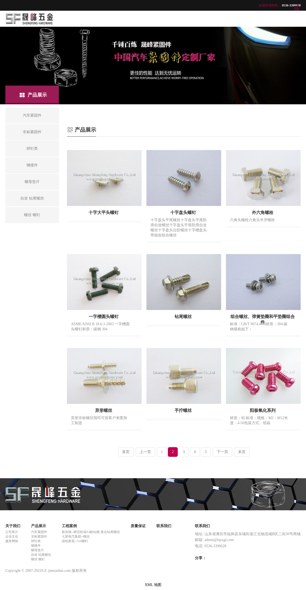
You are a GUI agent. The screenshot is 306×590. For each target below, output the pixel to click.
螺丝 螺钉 (38, 559)
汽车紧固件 (39, 532)
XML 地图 (153, 585)
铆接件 (36, 545)
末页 (241, 452)
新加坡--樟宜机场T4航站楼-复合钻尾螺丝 (91, 532)
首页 (126, 452)
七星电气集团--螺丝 (76, 536)
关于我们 (12, 526)
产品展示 (38, 526)
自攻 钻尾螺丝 (41, 555)
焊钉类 (36, 541)
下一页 (222, 452)
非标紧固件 (39, 536)
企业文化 (11, 536)
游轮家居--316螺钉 (75, 541)
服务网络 (11, 541)
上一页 (145, 452)
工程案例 (69, 526)
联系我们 (163, 526)
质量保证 (138, 526)
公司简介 (11, 532)
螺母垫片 (37, 550)
